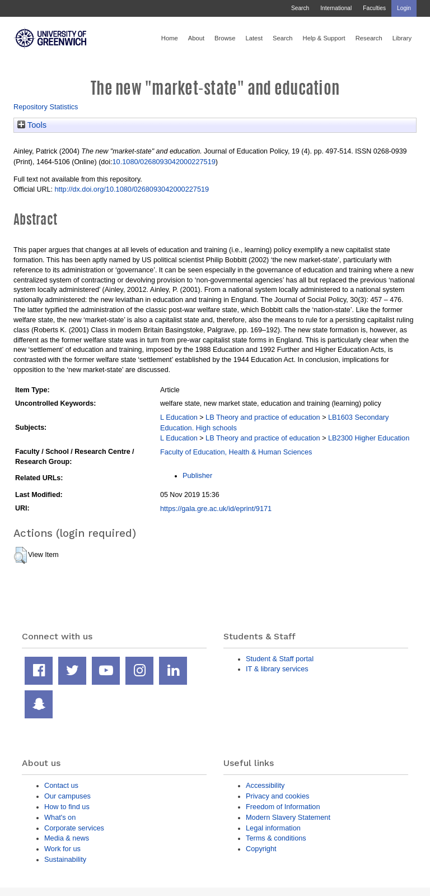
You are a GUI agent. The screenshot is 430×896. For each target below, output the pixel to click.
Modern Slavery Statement (288, 817)
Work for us (62, 848)
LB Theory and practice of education (262, 417)
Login (404, 8)
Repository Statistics (45, 107)
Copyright (261, 848)
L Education (179, 417)
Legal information (273, 828)
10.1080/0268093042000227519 (163, 161)
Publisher (197, 475)
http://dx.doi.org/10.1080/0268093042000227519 (131, 189)
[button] (20, 555)
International (336, 8)
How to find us (67, 806)
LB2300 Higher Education (368, 438)
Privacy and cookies (277, 796)
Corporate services (74, 828)
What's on (60, 817)
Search (300, 8)
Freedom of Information (283, 806)
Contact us (61, 785)
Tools (31, 124)
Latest (254, 38)
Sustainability (65, 859)
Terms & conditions (276, 838)
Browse (224, 38)
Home (169, 38)
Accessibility (265, 785)
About (196, 38)
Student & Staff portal (280, 658)
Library (402, 38)
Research (369, 38)
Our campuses (67, 796)
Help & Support (324, 38)
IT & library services (277, 669)
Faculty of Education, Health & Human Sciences (236, 452)
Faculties (374, 8)
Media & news (66, 838)
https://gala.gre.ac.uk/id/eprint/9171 (216, 508)
